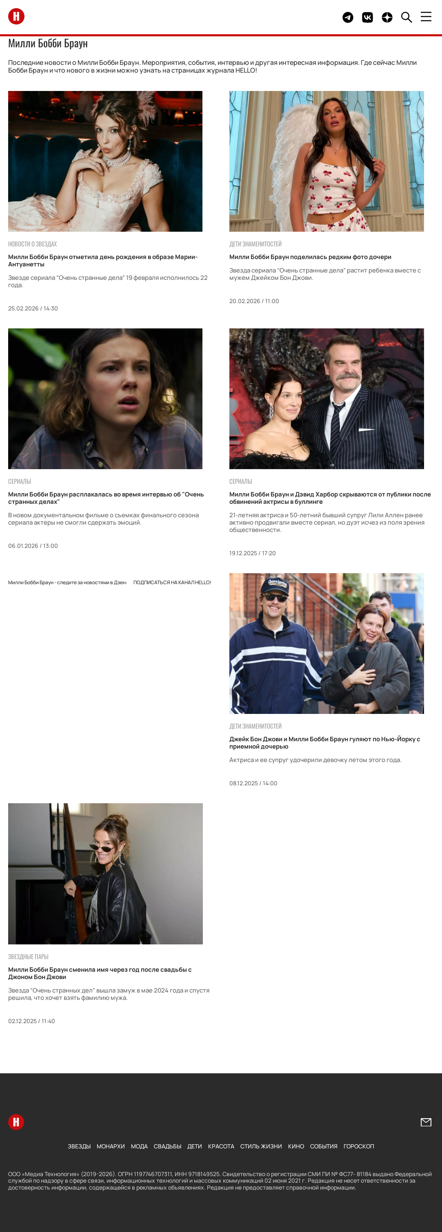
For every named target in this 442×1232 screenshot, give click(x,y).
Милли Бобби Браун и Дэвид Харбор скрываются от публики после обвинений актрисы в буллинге (330, 498)
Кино (296, 1146)
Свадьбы (167, 1146)
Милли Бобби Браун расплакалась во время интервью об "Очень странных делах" (106, 498)
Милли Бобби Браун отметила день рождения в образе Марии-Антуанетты (103, 260)
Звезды (79, 1146)
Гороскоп (359, 1146)
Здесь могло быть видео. (317, 17)
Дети (194, 1146)
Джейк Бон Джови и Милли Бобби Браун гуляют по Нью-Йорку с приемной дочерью (324, 743)
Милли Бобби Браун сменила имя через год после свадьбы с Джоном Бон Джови (100, 973)
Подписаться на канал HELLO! (172, 582)
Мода (139, 1146)
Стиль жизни (261, 1146)
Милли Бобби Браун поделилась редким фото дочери (310, 257)
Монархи (111, 1146)
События (324, 1146)
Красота (221, 1146)
